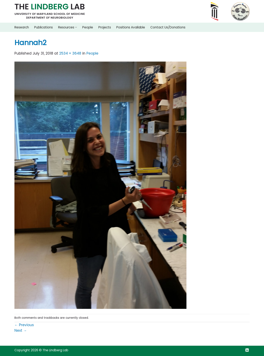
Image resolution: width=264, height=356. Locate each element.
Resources (67, 27)
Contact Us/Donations (167, 27)
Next (20, 330)
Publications (43, 27)
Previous (24, 324)
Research (21, 27)
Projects (104, 27)
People (87, 27)
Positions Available (130, 27)
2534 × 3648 (70, 53)
